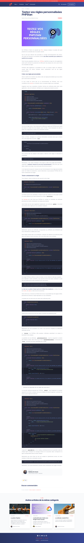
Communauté (32, 4)
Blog (23, 8)
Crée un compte (32, 489)
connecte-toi (38, 489)
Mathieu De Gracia (33, 472)
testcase (26, 199)
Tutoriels (27, 8)
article (31, 83)
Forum (26, 4)
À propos (46, 538)
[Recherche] (59, 4)
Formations (21, 4)
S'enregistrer (71, 4)
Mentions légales (39, 538)
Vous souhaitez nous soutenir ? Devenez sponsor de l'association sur (42, 0)
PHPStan (42, 61)
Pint (42, 50)
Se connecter (63, 4)
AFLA (40, 540)
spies (30, 290)
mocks (24, 290)
